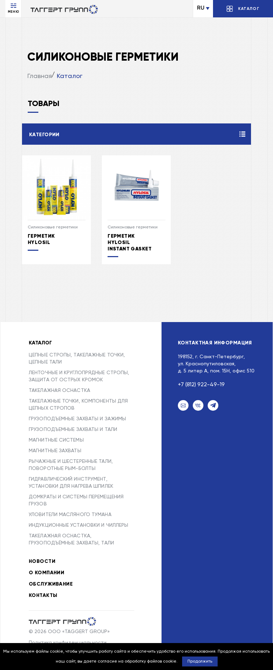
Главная (39, 76)
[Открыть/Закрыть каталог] (243, 8)
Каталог (69, 76)
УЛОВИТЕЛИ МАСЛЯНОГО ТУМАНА (70, 514)
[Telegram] (213, 405)
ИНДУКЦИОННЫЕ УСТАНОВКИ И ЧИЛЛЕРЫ (78, 525)
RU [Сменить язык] (200, 8)
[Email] (183, 405)
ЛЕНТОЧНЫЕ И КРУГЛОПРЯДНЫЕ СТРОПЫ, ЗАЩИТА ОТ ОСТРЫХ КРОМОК (79, 376)
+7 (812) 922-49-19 (201, 385)
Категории (44, 134)
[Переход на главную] (64, 9)
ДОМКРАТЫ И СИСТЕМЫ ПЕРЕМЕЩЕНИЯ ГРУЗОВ (76, 500)
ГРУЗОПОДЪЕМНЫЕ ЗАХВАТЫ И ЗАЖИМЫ (77, 418)
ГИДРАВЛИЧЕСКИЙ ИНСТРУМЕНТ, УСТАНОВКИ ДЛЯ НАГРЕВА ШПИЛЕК (71, 483)
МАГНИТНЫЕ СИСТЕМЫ (56, 440)
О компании (46, 572)
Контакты (43, 595)
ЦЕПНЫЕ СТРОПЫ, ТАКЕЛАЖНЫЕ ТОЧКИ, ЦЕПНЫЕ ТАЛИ (77, 359)
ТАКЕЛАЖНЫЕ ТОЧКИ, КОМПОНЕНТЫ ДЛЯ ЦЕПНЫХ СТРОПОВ (78, 405)
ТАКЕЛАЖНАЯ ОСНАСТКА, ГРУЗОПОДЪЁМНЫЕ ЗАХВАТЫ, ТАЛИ (71, 539)
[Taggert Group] (62, 621)
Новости (42, 561)
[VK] (198, 405)
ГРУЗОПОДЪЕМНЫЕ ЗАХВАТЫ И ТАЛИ (73, 429)
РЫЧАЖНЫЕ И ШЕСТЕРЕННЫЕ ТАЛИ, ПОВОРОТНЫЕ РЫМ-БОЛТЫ (71, 465)
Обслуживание (51, 584)
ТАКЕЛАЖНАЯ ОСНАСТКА (59, 390)
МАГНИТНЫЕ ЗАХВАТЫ (55, 450)
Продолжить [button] (199, 661)
